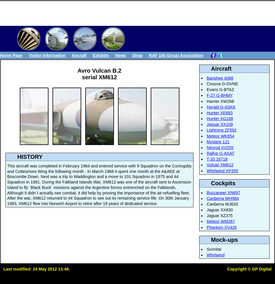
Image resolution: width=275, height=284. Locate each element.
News (120, 55)
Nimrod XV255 (220, 147)
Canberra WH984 (223, 198)
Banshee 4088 (220, 78)
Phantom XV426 (222, 227)
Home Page (11, 55)
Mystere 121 (218, 142)
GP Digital (262, 269)
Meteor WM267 (221, 221)
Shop (137, 55)
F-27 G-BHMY (220, 95)
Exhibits (101, 55)
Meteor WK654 (220, 136)
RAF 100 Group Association (176, 55)
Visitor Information (47, 55)
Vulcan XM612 (220, 165)
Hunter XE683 (220, 113)
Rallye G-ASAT (221, 153)
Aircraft (79, 55)
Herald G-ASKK (221, 107)
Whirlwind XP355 (222, 171)
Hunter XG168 (220, 118)
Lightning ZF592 (222, 130)
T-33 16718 (217, 159)
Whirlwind (215, 255)
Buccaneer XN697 (223, 192)
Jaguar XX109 (220, 124)
